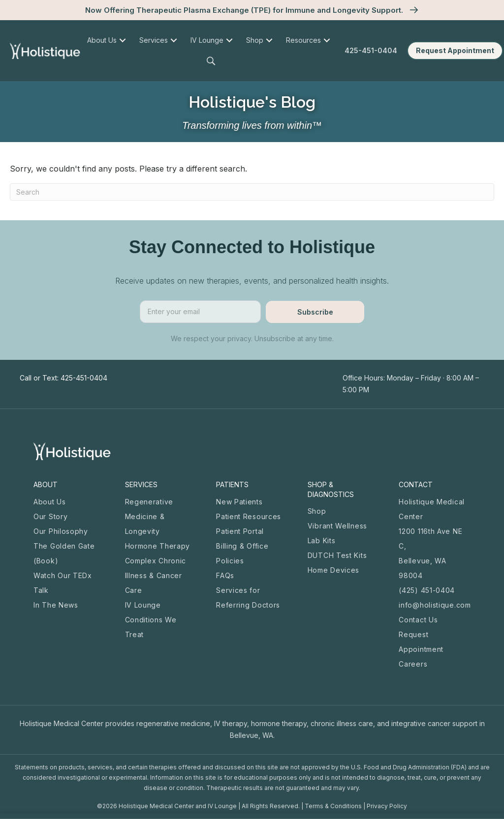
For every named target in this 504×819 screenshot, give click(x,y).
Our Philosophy (60, 531)
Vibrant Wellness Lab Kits (337, 533)
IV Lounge (143, 605)
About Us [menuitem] (102, 40)
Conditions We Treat (151, 627)
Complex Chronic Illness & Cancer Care (156, 575)
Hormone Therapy (157, 546)
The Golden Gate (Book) (64, 553)
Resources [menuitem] (303, 40)
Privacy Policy (387, 806)
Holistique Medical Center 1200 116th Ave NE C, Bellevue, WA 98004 (432, 538)
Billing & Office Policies (242, 553)
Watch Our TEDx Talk (62, 582)
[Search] (252, 192)
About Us (49, 501)
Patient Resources (248, 516)
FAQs (225, 575)
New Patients (239, 501)
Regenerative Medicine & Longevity (149, 516)
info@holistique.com (435, 605)
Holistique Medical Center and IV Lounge (178, 806)
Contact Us (418, 619)
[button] (212, 61)
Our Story (50, 516)
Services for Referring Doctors (248, 597)
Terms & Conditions (333, 806)
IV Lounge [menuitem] (206, 40)
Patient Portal (240, 531)
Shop (317, 511)
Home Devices (333, 570)
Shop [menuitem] (254, 40)
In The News (55, 605)
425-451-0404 (371, 50)
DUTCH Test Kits (337, 555)
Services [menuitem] (153, 40)
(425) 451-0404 (427, 590)
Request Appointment (421, 641)
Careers (413, 664)
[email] (200, 311)
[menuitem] (123, 40)
